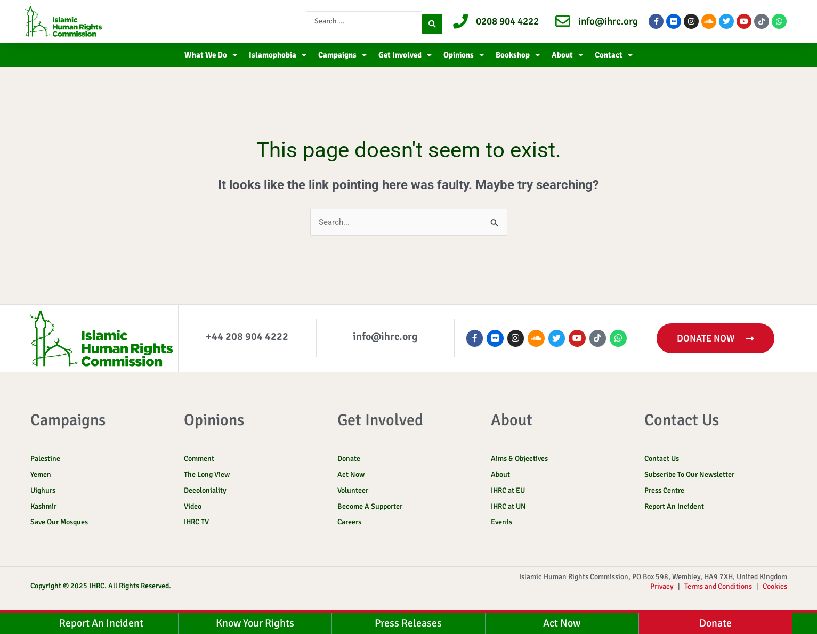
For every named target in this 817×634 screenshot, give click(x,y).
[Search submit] (432, 21)
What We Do (210, 55)
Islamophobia (277, 55)
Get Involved (405, 55)
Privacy (662, 591)
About (567, 55)
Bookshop (518, 55)
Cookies (775, 591)
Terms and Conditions (718, 591)
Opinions (463, 55)
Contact (614, 55)
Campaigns (342, 55)
